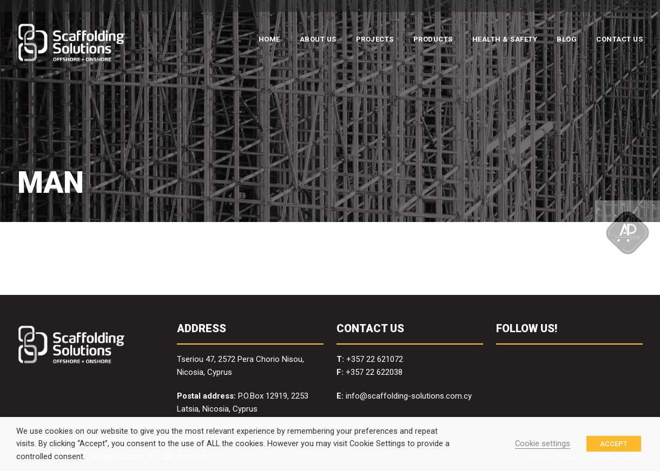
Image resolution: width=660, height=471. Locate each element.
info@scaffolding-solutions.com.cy (409, 396)
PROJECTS (375, 39)
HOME (269, 39)
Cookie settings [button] (542, 443)
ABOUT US (318, 39)
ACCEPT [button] (614, 444)
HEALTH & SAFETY (505, 39)
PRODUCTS (433, 39)
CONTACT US (619, 39)
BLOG (567, 39)
